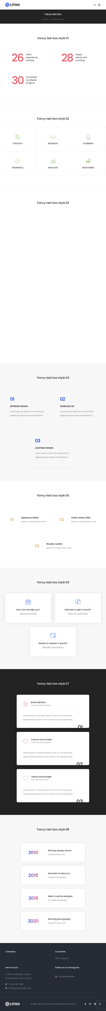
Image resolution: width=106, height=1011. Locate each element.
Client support (62, 958)
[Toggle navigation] (99, 5)
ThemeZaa (70, 1004)
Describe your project (53, 647)
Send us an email (28, 613)
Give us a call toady (77, 613)
